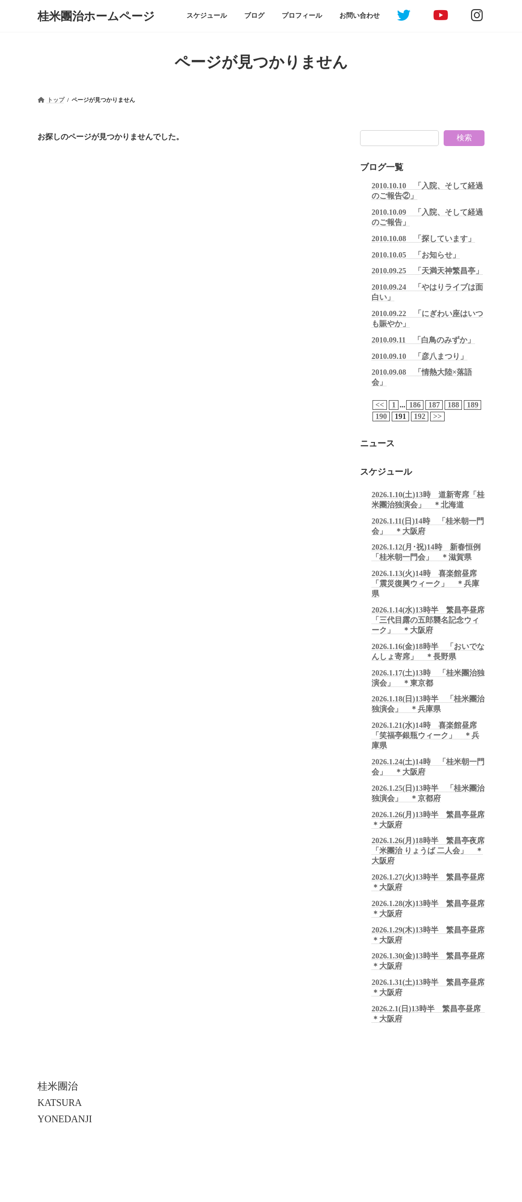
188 (453, 405)
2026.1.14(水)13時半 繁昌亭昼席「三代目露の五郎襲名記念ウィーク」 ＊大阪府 (428, 620)
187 (434, 405)
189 (472, 405)
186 (415, 405)
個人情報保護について (75, 1160)
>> (437, 416)
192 (419, 416)
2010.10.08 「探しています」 (423, 238)
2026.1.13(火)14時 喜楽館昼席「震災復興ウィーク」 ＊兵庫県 (425, 583)
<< (379, 405)
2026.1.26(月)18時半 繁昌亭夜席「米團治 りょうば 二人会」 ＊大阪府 (428, 850)
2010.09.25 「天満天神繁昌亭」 (427, 271)
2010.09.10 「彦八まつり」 (420, 356)
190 (381, 416)
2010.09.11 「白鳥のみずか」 (423, 339)
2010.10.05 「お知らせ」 (416, 254)
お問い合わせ (210, 1160)
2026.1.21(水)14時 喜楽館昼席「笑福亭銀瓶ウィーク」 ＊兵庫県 (425, 735)
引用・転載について (148, 1160)
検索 (464, 138)
